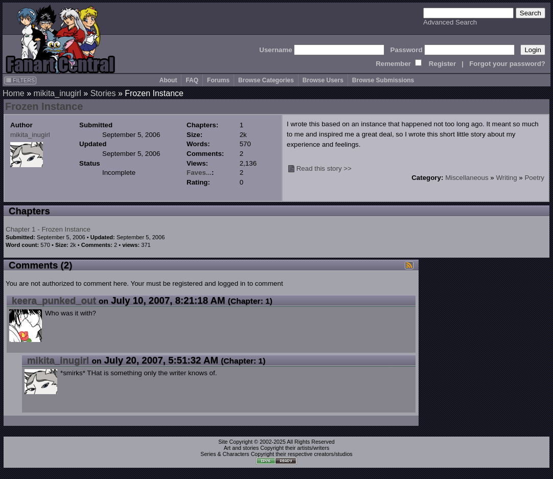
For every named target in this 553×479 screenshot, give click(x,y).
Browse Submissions (383, 80)
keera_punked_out (54, 300)
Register (442, 63)
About (168, 80)
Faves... (199, 172)
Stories (103, 93)
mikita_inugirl (57, 93)
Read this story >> (324, 168)
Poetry (534, 177)
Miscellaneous (466, 177)
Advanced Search (450, 22)
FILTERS (20, 80)
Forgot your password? (507, 63)
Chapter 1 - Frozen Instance (48, 229)
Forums (218, 80)
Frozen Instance (44, 106)
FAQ (192, 80)
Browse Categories (266, 80)
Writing (506, 177)
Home (14, 93)
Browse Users (323, 80)
